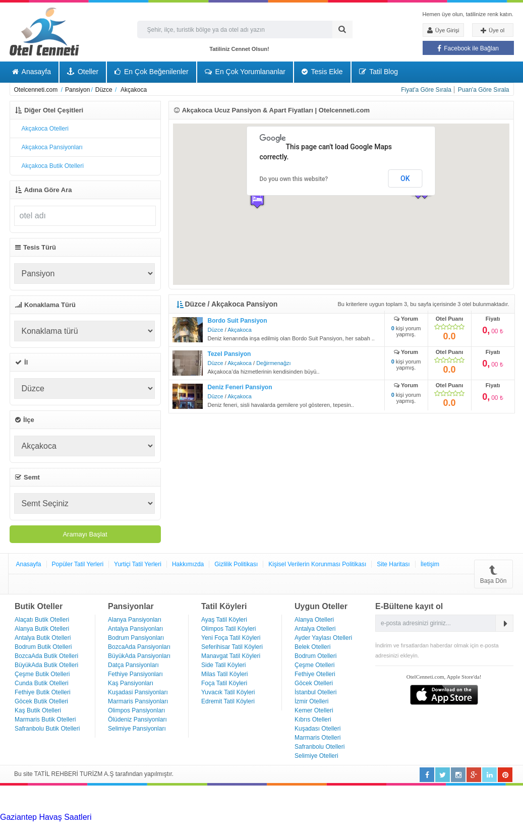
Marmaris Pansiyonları (138, 701)
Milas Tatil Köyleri (224, 674)
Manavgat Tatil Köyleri (230, 655)
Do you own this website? (294, 179)
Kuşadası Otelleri (317, 728)
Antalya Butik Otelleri (43, 637)
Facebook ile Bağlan (468, 48)
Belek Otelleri (312, 646)
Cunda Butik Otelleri (42, 683)
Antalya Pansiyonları (135, 628)
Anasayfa (31, 72)
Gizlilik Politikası (236, 564)
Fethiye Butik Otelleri (43, 692)
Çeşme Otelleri (314, 665)
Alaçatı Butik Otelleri (42, 619)
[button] (257, 200)
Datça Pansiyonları (133, 665)
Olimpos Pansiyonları (136, 710)
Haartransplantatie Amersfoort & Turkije (223, 826)
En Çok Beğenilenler (151, 72)
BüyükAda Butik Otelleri (46, 665)
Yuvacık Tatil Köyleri (228, 692)
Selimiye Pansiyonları (137, 728)
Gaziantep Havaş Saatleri (45, 817)
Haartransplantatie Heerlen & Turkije (282, 817)
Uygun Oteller (321, 606)
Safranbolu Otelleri (319, 746)
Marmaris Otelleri (317, 737)
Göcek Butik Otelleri (41, 701)
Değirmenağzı (273, 363)
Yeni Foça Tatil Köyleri (230, 637)
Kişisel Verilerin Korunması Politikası (317, 564)
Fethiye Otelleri (315, 674)
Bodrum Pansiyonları (136, 637)
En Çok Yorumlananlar (245, 72)
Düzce (215, 330)
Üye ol (492, 30)
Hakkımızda (188, 564)
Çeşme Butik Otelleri (42, 674)
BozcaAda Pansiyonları (139, 646)
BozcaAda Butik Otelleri (46, 655)
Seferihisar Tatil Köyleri (232, 646)
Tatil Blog (378, 72)
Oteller (82, 72)
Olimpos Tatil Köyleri (228, 628)
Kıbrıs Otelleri (313, 719)
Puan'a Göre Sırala (483, 89)
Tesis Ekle (322, 72)
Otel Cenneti (44, 31)
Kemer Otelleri (314, 710)
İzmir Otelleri (311, 701)
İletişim (430, 564)
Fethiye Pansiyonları (135, 674)
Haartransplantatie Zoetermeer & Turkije (366, 826)
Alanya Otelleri (314, 619)
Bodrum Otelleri (315, 655)
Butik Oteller (39, 606)
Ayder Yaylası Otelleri (323, 637)
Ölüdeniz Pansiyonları (137, 719)
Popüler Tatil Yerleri (78, 564)
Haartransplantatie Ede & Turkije (384, 835)
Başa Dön (493, 574)
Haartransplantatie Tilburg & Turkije (154, 817)
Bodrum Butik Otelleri (43, 646)
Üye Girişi (443, 30)
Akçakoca (239, 330)
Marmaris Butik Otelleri (45, 719)
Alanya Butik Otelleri (42, 628)
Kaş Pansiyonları (130, 683)
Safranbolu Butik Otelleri (47, 728)
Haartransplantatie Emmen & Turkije (261, 835)
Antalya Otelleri (315, 628)
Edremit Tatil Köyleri (228, 701)
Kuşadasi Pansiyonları (138, 692)
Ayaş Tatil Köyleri (224, 619)
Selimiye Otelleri (316, 755)
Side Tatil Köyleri (223, 665)
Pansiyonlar (131, 606)
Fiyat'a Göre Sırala (426, 89)
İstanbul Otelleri (315, 692)
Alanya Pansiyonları (134, 619)
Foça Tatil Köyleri (224, 683)
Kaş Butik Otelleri (38, 710)
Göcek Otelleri (314, 683)
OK (405, 178)
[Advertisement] (75, 798)
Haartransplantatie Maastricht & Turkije (126, 835)
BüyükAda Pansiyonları (139, 655)
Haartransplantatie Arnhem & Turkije (88, 826)
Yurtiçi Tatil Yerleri (137, 564)
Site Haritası (393, 564)
